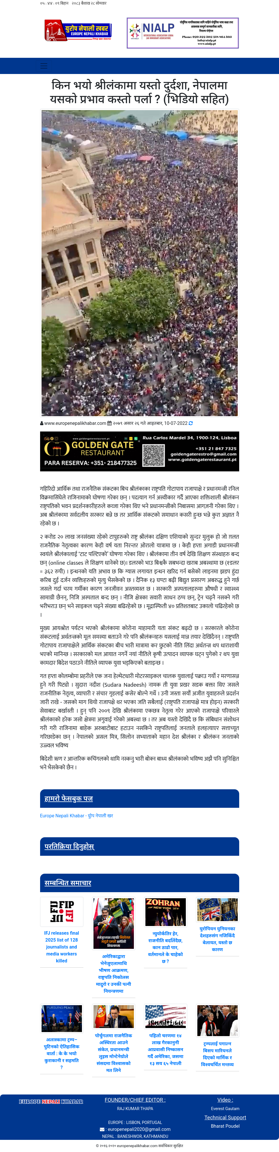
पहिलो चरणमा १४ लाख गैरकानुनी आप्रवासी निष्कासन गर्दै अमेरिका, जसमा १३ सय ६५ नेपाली (165, 1049)
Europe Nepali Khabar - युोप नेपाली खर (76, 815)
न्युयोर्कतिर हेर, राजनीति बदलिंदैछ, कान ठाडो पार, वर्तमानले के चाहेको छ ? (165, 947)
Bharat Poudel (225, 1126)
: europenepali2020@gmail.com (138, 1129)
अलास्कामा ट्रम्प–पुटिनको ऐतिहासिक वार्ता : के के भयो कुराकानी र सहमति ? (61, 1053)
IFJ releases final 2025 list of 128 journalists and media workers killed (61, 947)
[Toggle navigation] (44, 66)
